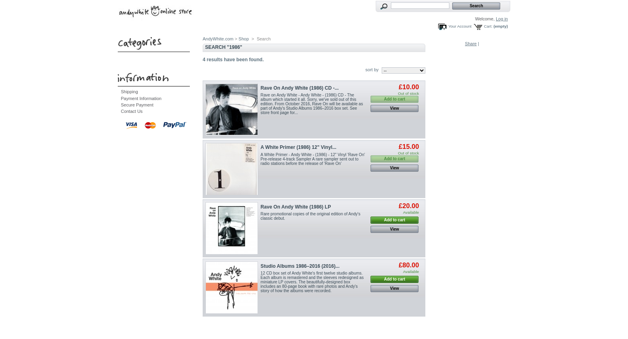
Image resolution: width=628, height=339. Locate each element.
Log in (502, 18)
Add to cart (394, 220)
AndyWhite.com (218, 38)
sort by (371, 69)
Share (471, 43)
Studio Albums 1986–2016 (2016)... (300, 266)
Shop (244, 38)
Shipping (129, 91)
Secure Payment (137, 104)
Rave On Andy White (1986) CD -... (300, 88)
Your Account (459, 26)
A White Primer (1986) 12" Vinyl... (298, 147)
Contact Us (132, 111)
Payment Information (141, 98)
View (394, 108)
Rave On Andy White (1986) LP (296, 207)
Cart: (488, 26)
